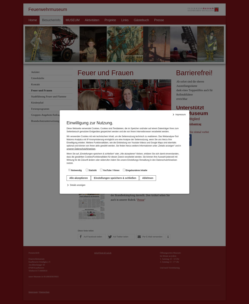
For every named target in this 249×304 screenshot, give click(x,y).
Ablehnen (147, 178)
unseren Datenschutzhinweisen (81, 149)
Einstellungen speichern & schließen (115, 178)
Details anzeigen (77, 185)
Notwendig (75, 170)
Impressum (181, 114)
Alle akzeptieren (78, 178)
